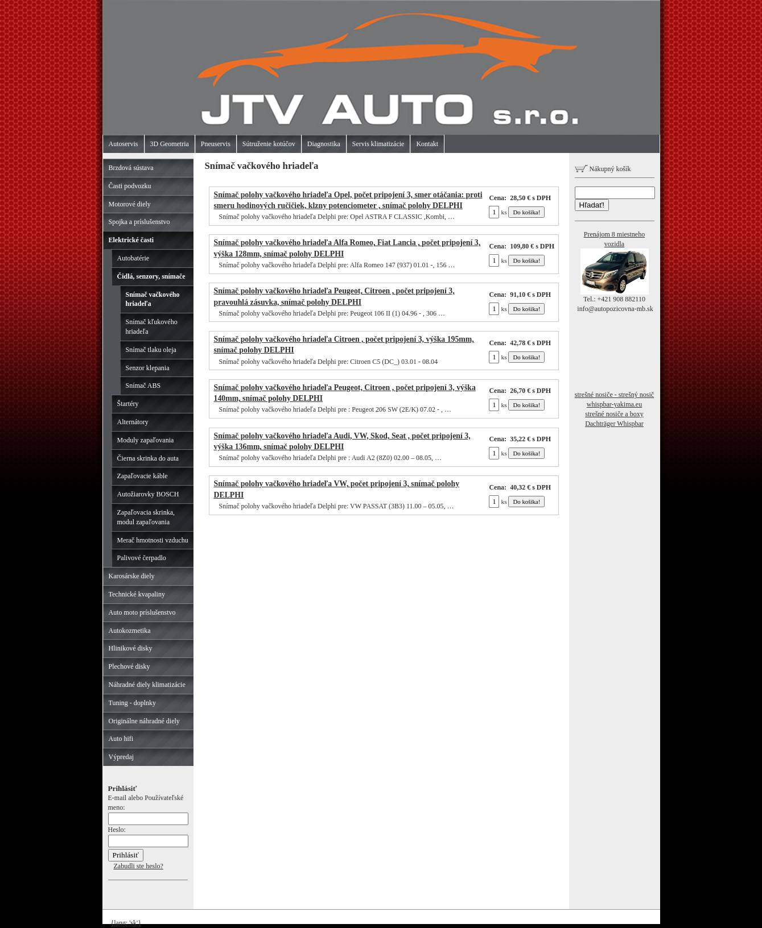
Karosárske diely (132, 576)
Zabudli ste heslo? (138, 866)
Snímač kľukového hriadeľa (152, 326)
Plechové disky (129, 666)
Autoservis (123, 144)
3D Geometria (169, 144)
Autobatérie (133, 258)
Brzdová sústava (131, 168)
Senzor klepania (148, 368)
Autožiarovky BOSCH (148, 494)
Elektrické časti (131, 240)
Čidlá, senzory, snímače (151, 276)
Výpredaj (121, 757)
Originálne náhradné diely (144, 721)
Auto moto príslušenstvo (142, 612)
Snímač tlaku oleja (151, 350)
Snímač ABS (143, 386)
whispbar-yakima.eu (614, 404)
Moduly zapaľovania (145, 440)
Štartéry (128, 404)
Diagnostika (323, 144)
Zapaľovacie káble (142, 476)
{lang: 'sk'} (126, 923)
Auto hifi (121, 739)
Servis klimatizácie (378, 144)
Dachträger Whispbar (614, 424)
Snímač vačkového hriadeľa (153, 299)
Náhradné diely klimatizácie (147, 685)
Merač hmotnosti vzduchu (152, 540)
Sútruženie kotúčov (268, 144)
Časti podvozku (130, 186)
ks (497, 212)
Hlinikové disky (131, 648)
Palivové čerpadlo (141, 558)
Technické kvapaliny (137, 594)
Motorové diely (130, 204)
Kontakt (427, 144)
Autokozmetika (130, 631)
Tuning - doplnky (132, 703)
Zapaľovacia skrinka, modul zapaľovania (146, 517)
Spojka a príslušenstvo (139, 222)
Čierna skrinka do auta (148, 458)
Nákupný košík (603, 169)
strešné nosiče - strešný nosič (614, 395)
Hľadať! (591, 205)
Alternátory (133, 422)
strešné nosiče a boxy (614, 414)
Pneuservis (215, 144)
